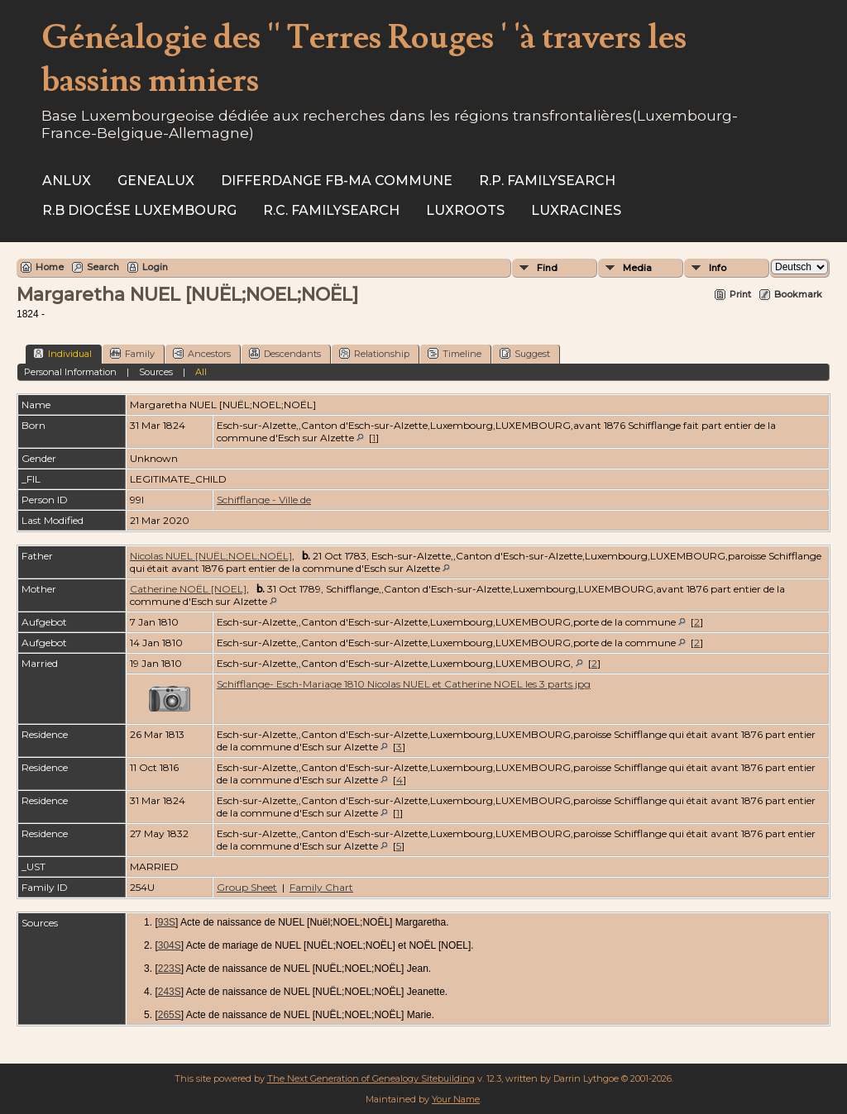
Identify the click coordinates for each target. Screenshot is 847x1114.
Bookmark (798, 294)
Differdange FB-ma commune (336, 180)
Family (132, 353)
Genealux (155, 180)
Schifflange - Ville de (264, 499)
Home (50, 267)
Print (740, 294)
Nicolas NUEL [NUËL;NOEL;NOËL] (211, 556)
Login (155, 267)
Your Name (456, 1099)
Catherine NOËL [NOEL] (188, 589)
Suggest (525, 353)
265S (169, 1015)
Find (547, 268)
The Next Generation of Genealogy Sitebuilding (371, 1078)
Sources (156, 372)
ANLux (66, 180)
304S (169, 945)
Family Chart (321, 887)
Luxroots (465, 210)
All (201, 372)
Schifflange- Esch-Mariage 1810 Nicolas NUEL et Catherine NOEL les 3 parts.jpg (404, 684)
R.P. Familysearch (547, 180)
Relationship (374, 353)
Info (717, 268)
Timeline (454, 353)
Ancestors (202, 353)
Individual (62, 353)
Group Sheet (247, 887)
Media (637, 268)
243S (169, 991)
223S (169, 968)
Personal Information (70, 372)
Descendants (285, 353)
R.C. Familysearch (331, 210)
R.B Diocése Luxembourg (139, 210)
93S (166, 922)
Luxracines (576, 210)
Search (103, 267)
